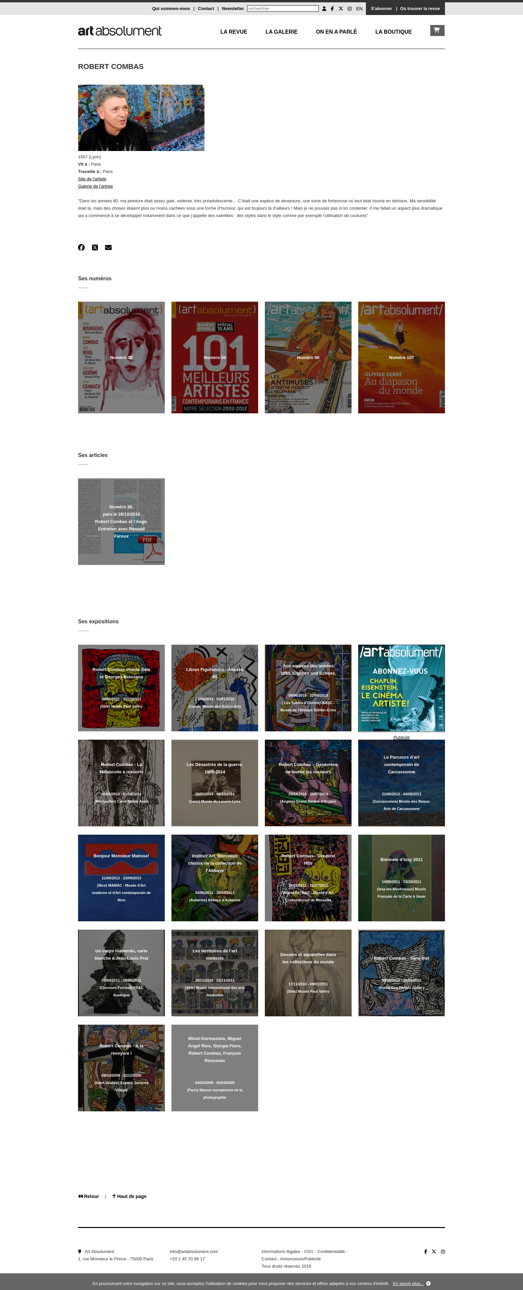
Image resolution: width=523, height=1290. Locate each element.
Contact (206, 8)
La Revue (233, 32)
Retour (88, 1196)
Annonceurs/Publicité (300, 1258)
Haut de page (129, 1196)
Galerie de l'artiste (95, 186)
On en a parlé (336, 32)
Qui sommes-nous (171, 8)
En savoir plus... (408, 1283)
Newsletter (233, 8)
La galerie (282, 32)
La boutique (393, 32)
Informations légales (281, 1251)
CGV (309, 1251)
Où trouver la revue (420, 8)
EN (359, 8)
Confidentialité (331, 1251)
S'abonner (381, 8)
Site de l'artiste (92, 178)
